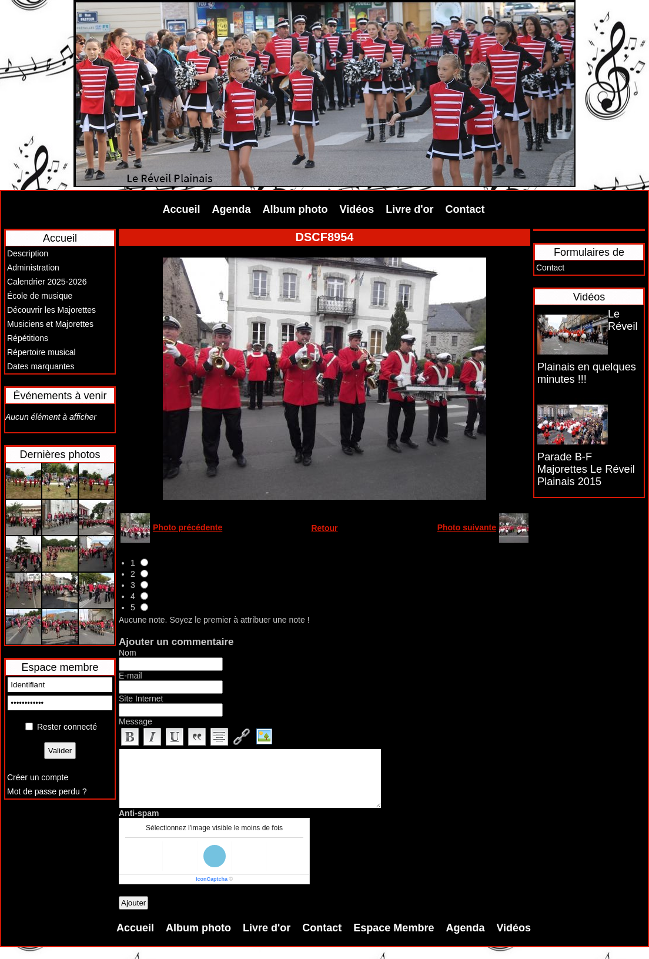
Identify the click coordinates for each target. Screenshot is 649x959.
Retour (324, 528)
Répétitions (27, 338)
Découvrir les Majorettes (51, 310)
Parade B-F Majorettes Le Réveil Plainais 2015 (586, 469)
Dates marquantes (40, 366)
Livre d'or (409, 209)
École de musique (39, 295)
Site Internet (141, 698)
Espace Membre (393, 928)
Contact (465, 209)
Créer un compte (37, 777)
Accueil (181, 209)
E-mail (130, 675)
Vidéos (357, 209)
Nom (127, 652)
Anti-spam (139, 813)
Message (135, 721)
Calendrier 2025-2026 (46, 281)
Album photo (295, 209)
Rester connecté (67, 726)
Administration (33, 267)
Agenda (231, 209)
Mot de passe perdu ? (46, 791)
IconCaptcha (212, 879)
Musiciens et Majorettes (50, 324)
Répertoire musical (41, 352)
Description (27, 253)
